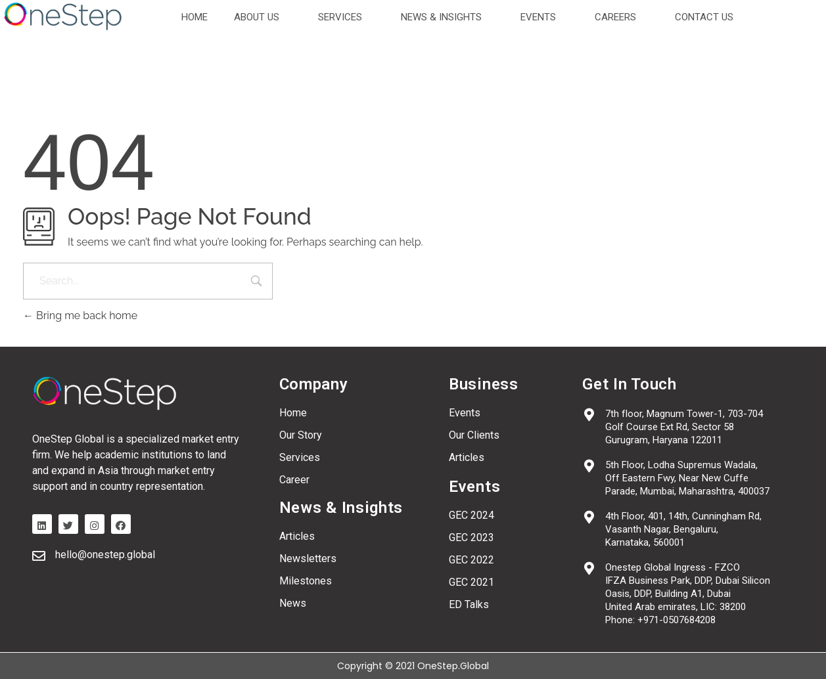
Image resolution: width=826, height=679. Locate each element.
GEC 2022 (471, 560)
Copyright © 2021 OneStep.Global (413, 665)
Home (293, 412)
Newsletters (307, 558)
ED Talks (469, 604)
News (292, 603)
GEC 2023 (471, 537)
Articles (297, 536)
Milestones (305, 581)
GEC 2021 (471, 582)
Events (464, 412)
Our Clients (474, 435)
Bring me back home (80, 315)
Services (299, 457)
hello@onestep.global (105, 554)
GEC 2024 (471, 515)
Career (294, 479)
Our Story (300, 435)
